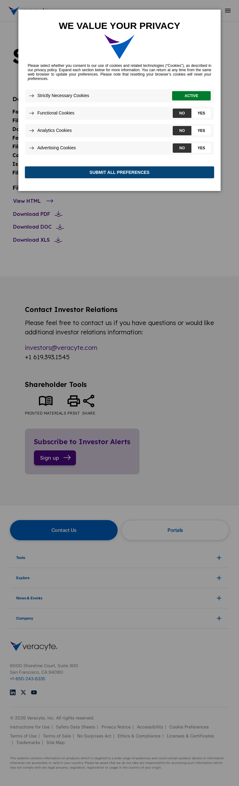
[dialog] (119, 101)
